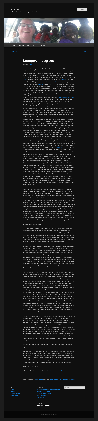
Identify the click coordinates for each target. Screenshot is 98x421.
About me (21, 45)
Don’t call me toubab (56, 371)
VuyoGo (16, 9)
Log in (12, 389)
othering (56, 379)
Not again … (40, 397)
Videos (29, 45)
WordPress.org (15, 395)
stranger (66, 379)
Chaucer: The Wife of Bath (44, 393)
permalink (32, 381)
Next (85, 51)
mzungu (51, 379)
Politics (41, 379)
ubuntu (25, 79)
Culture (36, 379)
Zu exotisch (40, 399)
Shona (57, 82)
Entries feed (14, 391)
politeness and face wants (66, 97)
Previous (14, 51)
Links (34, 45)
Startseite (13, 45)
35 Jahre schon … (42, 395)
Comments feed (15, 393)
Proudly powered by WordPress (49, 414)
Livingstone (59, 147)
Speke (65, 147)
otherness (61, 379)
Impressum (42, 45)
